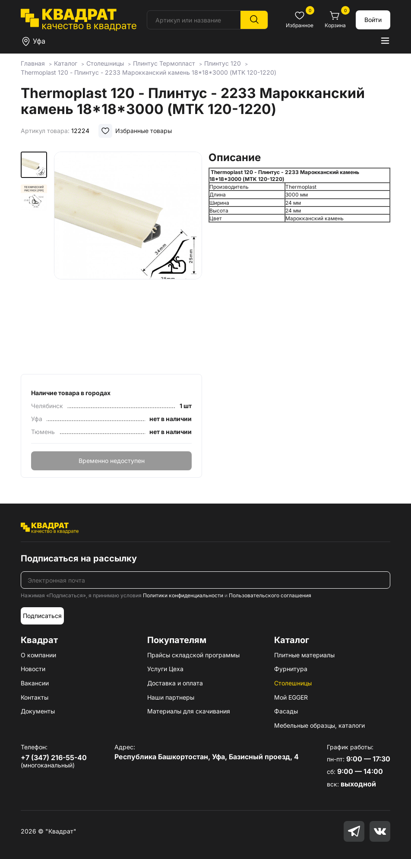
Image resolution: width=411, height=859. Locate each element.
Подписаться (42, 615)
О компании (38, 655)
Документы (38, 711)
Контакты (34, 697)
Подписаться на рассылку (79, 558)
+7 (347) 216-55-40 (54, 757)
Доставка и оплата (175, 683)
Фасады (286, 711)
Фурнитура (290, 668)
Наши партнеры (170, 697)
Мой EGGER (291, 697)
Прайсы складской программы (193, 655)
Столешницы (293, 683)
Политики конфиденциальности (183, 595)
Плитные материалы (304, 655)
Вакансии (35, 683)
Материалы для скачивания (188, 711)
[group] (128, 260)
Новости (33, 668)
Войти (373, 19)
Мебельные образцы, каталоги (319, 725)
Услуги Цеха (165, 668)
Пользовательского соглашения (270, 595)
